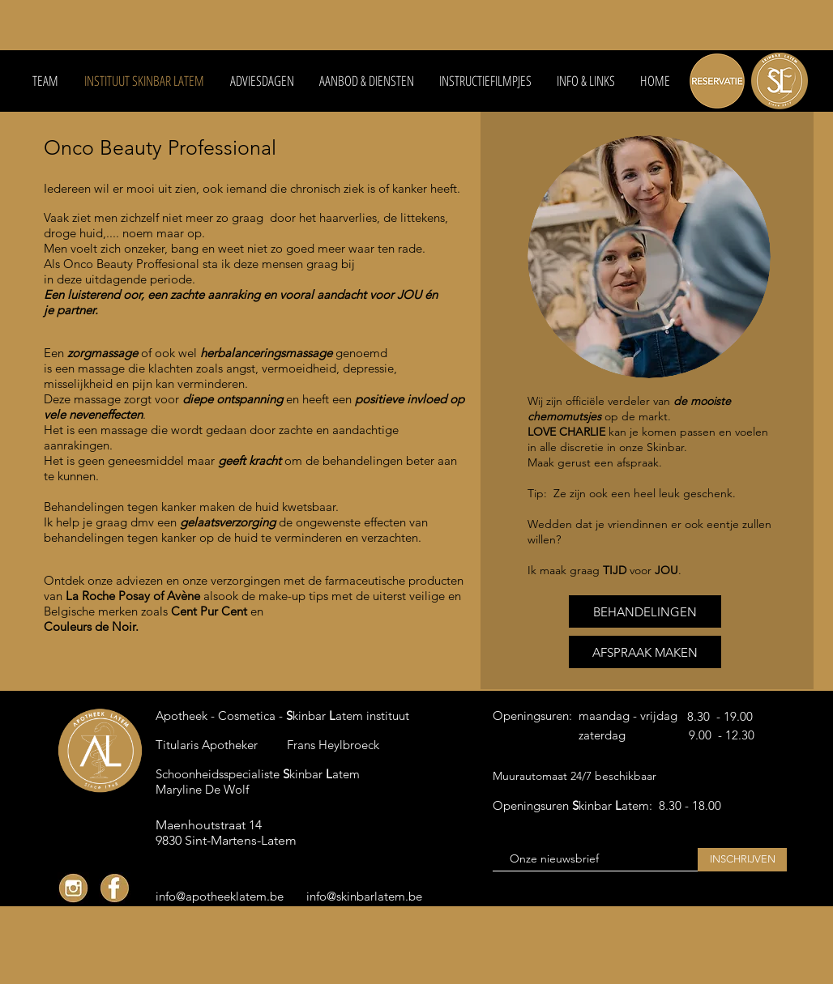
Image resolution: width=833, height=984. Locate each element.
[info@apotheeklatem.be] (220, 896)
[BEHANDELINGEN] (645, 611)
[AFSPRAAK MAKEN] (645, 652)
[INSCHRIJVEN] (742, 859)
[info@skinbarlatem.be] (368, 896)
